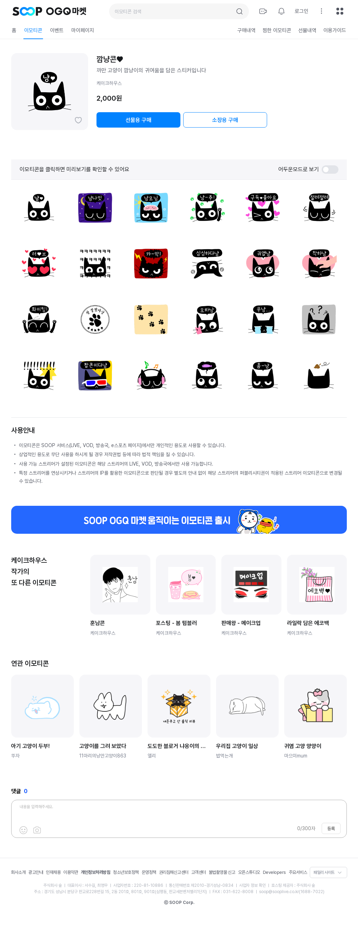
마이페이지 (82, 30)
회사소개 (18, 872)
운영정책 (149, 872)
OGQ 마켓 (66, 11)
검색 (239, 11)
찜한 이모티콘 (277, 30)
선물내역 (307, 30)
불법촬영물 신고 (222, 872)
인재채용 (53, 872)
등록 (331, 828)
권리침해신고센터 (173, 872)
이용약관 (70, 872)
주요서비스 (298, 872)
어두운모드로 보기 (308, 169)
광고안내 (35, 872)
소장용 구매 (225, 120)
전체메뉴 (340, 11)
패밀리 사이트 (324, 872)
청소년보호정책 (126, 872)
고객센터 (198, 872)
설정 (322, 11)
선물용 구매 (138, 120)
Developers (274, 872)
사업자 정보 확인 (252, 885)
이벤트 (57, 30)
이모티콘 (33, 30)
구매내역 (246, 30)
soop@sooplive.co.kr (279, 891)
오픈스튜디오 (249, 872)
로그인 (301, 11)
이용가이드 (334, 30)
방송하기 (263, 11)
